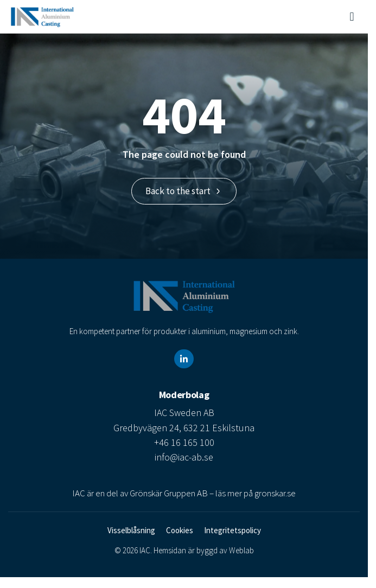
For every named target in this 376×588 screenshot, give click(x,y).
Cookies (179, 530)
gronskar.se (275, 493)
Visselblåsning (131, 530)
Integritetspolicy (232, 530)
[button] (352, 16)
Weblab (241, 550)
